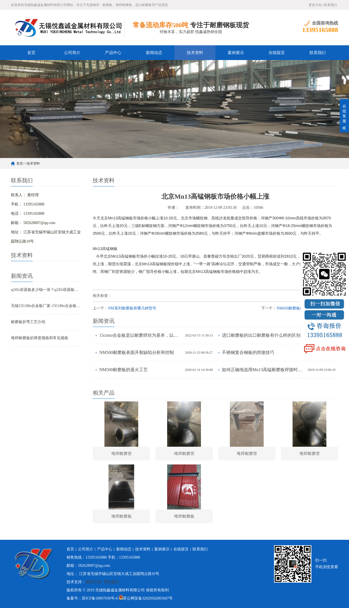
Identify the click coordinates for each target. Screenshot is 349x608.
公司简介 (72, 52)
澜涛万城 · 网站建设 (102, 582)
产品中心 (113, 52)
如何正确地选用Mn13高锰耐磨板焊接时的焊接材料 (263, 369)
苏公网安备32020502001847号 (148, 598)
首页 (31, 52)
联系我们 (330, 5)
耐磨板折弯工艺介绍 (28, 322)
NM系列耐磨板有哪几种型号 (132, 308)
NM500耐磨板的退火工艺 (123, 369)
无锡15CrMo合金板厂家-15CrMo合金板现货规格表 (46, 306)
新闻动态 (154, 52)
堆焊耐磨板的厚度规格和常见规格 (39, 338)
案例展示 (236, 52)
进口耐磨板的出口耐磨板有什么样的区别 (261, 335)
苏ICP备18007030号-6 (100, 598)
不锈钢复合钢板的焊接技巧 (248, 352)
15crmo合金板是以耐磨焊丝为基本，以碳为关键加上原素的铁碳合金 (140, 335)
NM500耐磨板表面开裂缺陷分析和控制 (136, 352)
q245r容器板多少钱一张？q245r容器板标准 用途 (46, 290)
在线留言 (277, 52)
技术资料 (195, 52)
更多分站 (315, 5)
